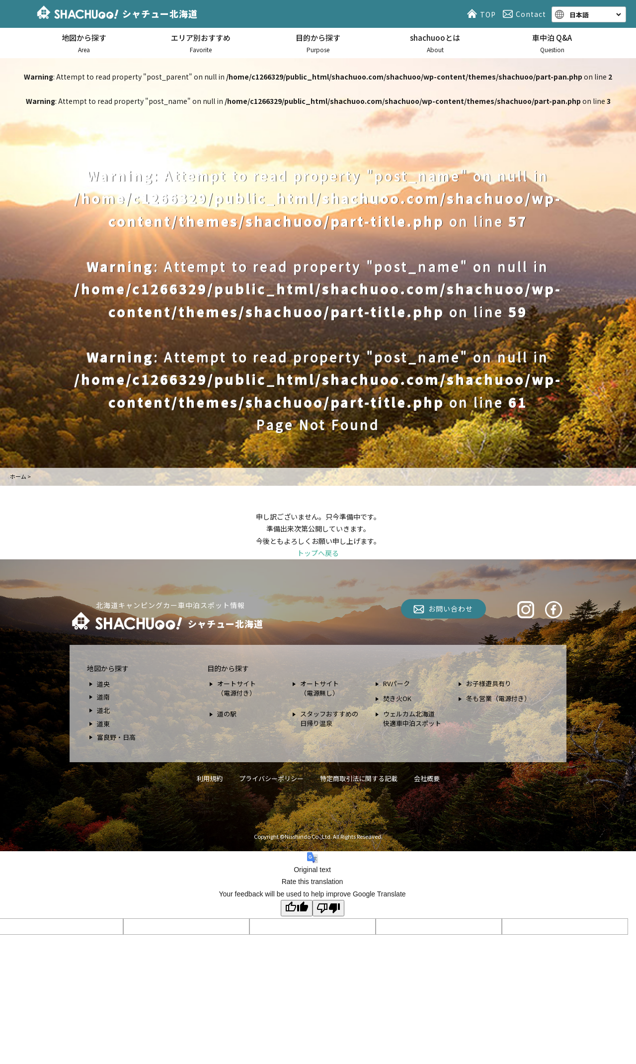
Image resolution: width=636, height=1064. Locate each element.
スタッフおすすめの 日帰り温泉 (329, 718)
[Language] (594, 14)
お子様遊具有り (488, 683)
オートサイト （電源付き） (236, 688)
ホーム (18, 476)
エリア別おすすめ (201, 43)
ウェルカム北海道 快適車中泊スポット (412, 718)
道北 (103, 710)
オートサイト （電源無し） (319, 688)
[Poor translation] (328, 908)
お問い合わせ (450, 609)
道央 (103, 684)
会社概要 (427, 778)
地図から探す (84, 43)
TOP (483, 13)
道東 (103, 723)
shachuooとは (435, 43)
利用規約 (210, 778)
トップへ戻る (318, 553)
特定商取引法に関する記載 (359, 778)
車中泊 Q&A (552, 43)
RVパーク (396, 683)
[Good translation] (297, 908)
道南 (103, 697)
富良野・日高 (116, 737)
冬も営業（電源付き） (498, 698)
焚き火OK (397, 698)
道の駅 (227, 713)
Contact (526, 14)
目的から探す (318, 43)
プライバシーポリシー (271, 778)
